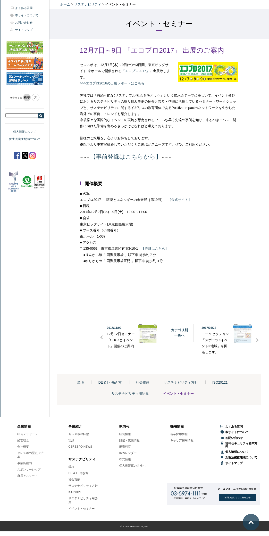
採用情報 (177, 426)
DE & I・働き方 (110, 382)
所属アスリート (27, 476)
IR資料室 (125, 446)
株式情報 (125, 459)
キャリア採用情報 (181, 440)
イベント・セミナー (178, 394)
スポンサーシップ (29, 469)
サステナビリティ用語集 (130, 394)
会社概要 (23, 446)
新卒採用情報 (179, 434)
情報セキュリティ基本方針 (241, 445)
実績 (71, 440)
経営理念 (23, 440)
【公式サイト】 (180, 200)
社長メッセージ (27, 434)
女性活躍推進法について (25, 139)
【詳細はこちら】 (154, 248)
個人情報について (24, 131)
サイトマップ (24, 30)
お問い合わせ (24, 22)
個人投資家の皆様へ (132, 465)
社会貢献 (143, 382)
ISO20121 (219, 382)
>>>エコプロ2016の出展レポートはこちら (112, 83)
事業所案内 (24, 463)
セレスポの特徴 (78, 434)
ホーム (65, 4)
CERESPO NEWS (80, 446)
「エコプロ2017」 (136, 71)
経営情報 (125, 434)
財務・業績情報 (129, 440)
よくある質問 (24, 8)
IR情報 (124, 426)
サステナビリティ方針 (181, 382)
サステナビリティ (87, 4)
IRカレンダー (128, 453)
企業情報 (24, 426)
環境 (80, 382)
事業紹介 (75, 426)
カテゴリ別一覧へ (179, 332)
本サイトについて (26, 15)
